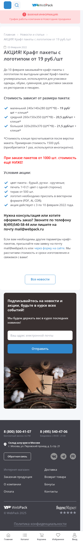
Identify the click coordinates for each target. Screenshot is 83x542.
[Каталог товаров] (7, 5)
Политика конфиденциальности (40, 523)
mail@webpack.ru (29, 229)
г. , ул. (34, 444)
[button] (17, 5)
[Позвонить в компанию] (77, 5)
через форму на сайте (49, 248)
